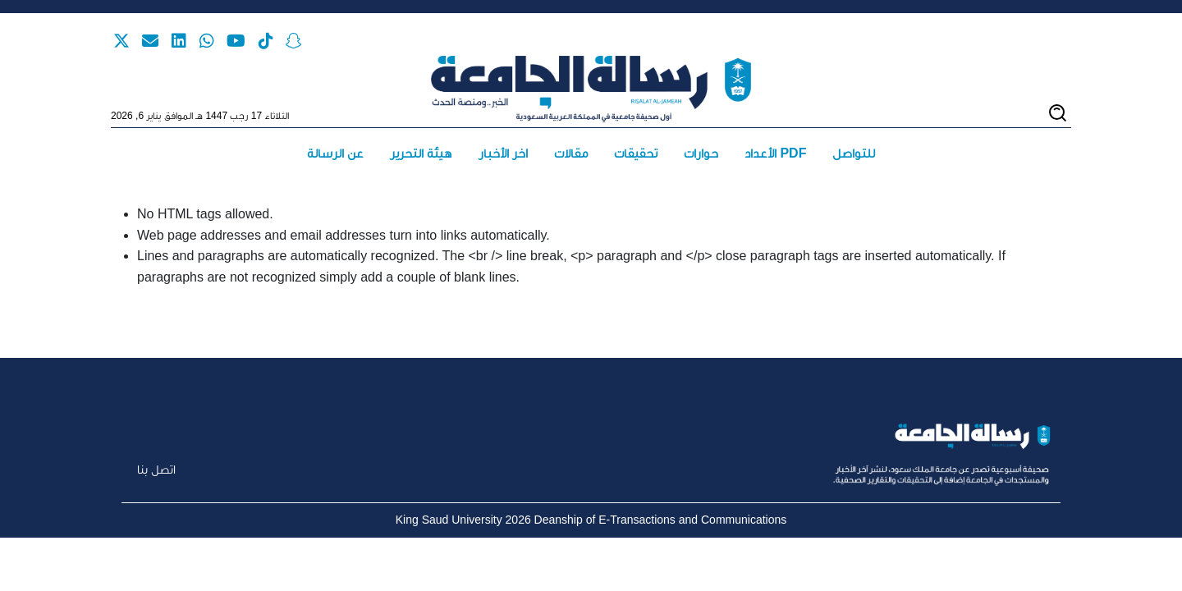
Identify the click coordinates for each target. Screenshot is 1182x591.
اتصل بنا (156, 469)
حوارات (701, 153)
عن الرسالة (335, 153)
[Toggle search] (1057, 112)
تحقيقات (635, 153)
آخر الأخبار (503, 153)
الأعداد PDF (775, 153)
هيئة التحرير (420, 153)
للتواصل (853, 153)
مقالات (571, 153)
